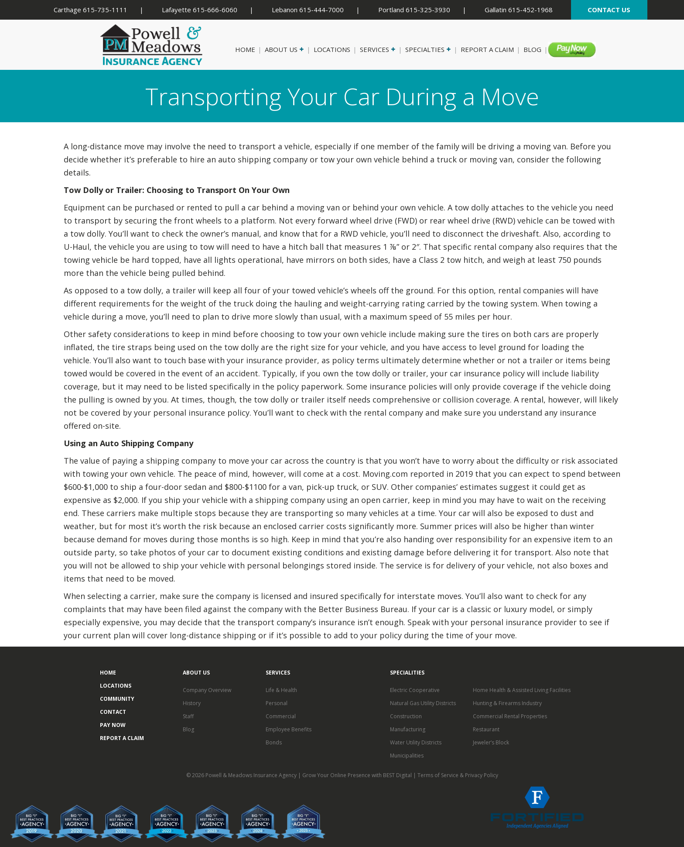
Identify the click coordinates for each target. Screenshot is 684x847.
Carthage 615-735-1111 (90, 9)
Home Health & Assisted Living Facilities (522, 690)
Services (377, 49)
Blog (532, 49)
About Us (283, 49)
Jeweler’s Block (491, 742)
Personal (276, 703)
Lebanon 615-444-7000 (308, 9)
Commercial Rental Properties (510, 716)
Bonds (274, 742)
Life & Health (281, 690)
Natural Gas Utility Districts (423, 703)
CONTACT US (609, 9)
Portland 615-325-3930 (414, 9)
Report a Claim (487, 49)
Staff (188, 716)
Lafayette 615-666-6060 (199, 9)
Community (117, 698)
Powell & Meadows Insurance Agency (251, 775)
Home (245, 49)
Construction (406, 716)
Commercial (281, 716)
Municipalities (407, 755)
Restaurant (486, 729)
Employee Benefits (288, 729)
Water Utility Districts (415, 742)
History (192, 703)
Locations (332, 49)
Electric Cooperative (415, 690)
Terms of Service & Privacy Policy (457, 775)
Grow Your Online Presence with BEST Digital (357, 775)
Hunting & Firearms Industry (507, 703)
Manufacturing (407, 729)
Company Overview (207, 690)
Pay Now (566, 49)
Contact (113, 712)
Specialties (427, 49)
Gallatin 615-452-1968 (519, 9)
